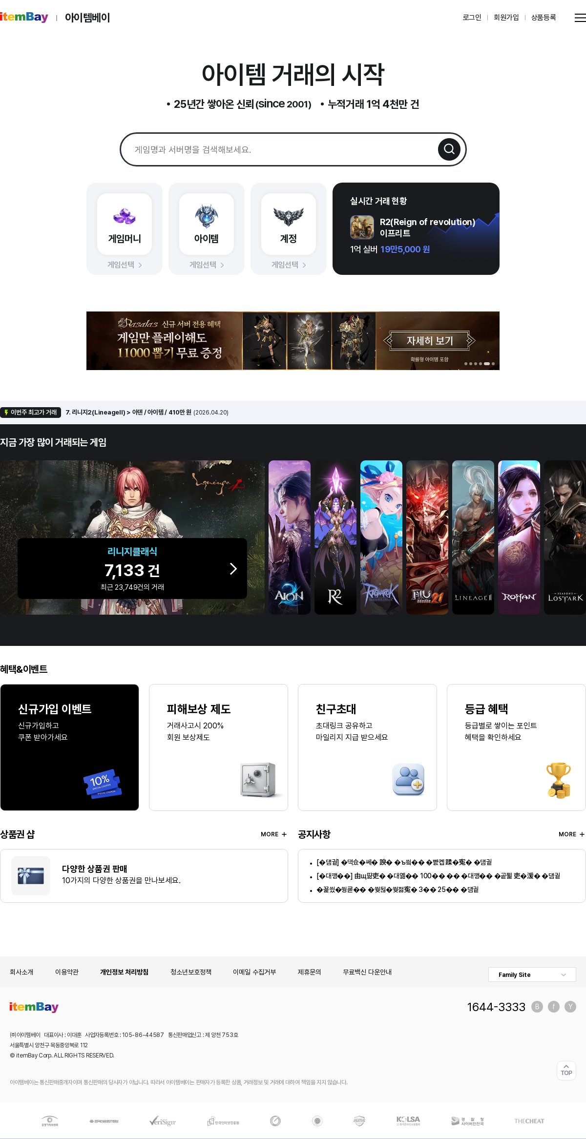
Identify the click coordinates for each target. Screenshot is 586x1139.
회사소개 (21, 972)
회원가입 (506, 17)
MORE (274, 834)
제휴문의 (309, 972)
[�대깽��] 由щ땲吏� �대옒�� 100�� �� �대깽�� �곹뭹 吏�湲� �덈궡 (438, 876)
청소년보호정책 (190, 972)
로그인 (472, 17)
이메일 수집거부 (254, 972)
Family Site (515, 975)
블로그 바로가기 (537, 1007)
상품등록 (543, 17)
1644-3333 (496, 1007)
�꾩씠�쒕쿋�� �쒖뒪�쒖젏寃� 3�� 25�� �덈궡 (397, 889)
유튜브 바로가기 (570, 1007)
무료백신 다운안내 (367, 972)
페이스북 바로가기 (554, 1007)
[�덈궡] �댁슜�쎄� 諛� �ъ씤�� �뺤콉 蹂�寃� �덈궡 (403, 862)
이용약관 (67, 972)
